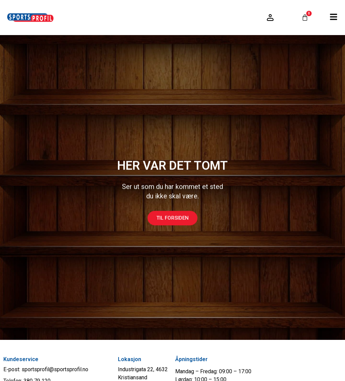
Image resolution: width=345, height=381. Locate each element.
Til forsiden (172, 224)
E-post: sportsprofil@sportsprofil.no (45, 369)
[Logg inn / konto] (270, 17)
